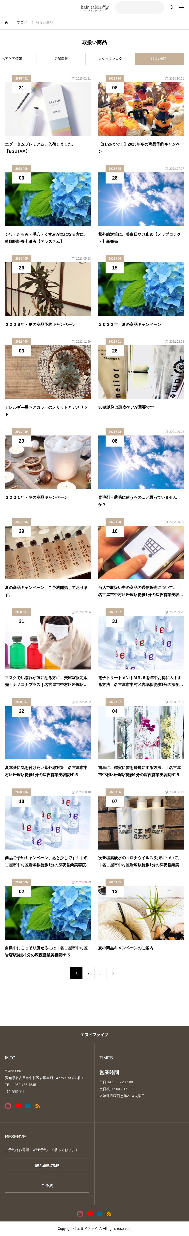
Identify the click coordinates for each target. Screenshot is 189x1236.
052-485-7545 (47, 1166)
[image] (48, 109)
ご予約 (47, 1186)
